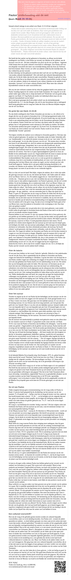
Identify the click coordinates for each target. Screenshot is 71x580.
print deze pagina (24, 18)
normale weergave (64, 18)
